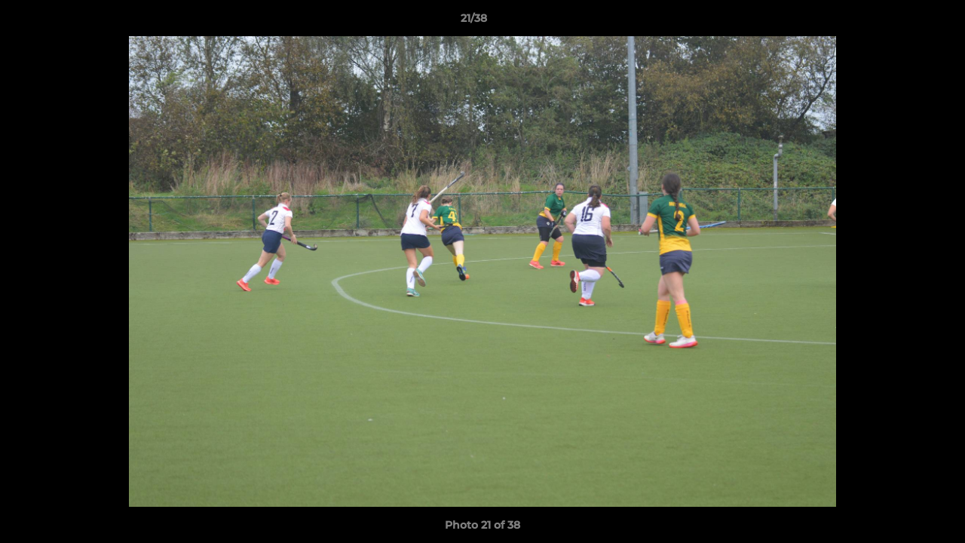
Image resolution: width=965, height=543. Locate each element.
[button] (902, 22)
